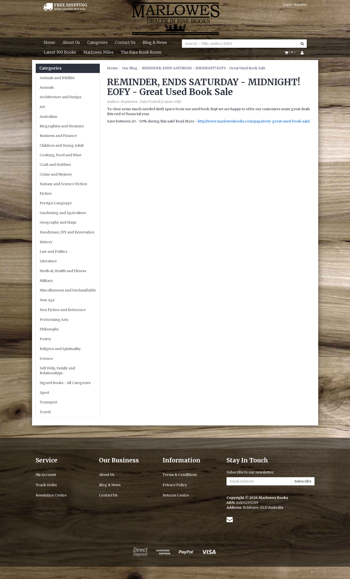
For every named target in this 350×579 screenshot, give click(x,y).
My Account (46, 474)
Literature (48, 261)
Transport (48, 402)
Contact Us (125, 42)
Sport (44, 392)
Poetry (45, 339)
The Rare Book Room (141, 52)
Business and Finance (58, 135)
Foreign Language (56, 203)
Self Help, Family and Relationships (57, 370)
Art (42, 107)
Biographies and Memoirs (62, 126)
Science (46, 358)
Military (46, 280)
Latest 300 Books (60, 52)
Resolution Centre (51, 495)
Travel (45, 412)
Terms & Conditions (180, 474)
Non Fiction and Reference (63, 310)
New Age (47, 300)
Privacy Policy (175, 485)
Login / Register (295, 4)
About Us (71, 42)
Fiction (46, 193)
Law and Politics (53, 251)
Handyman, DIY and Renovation (67, 232)
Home (49, 42)
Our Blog (129, 68)
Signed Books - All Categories (65, 383)
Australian (48, 116)
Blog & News (155, 42)
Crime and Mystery (56, 174)
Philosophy (49, 329)
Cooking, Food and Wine (60, 155)
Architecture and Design (60, 97)
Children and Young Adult (62, 145)
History (46, 242)
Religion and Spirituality (60, 349)
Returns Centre (176, 495)
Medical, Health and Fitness (63, 271)
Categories (97, 42)
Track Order (46, 485)
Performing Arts (54, 319)
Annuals (47, 87)
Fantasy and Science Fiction (63, 184)
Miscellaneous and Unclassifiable (68, 290)
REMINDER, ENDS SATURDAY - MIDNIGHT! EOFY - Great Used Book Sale (203, 68)
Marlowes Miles (98, 52)
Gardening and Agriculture (63, 213)
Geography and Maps (58, 222)
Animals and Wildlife (57, 78)
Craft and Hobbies (55, 164)
